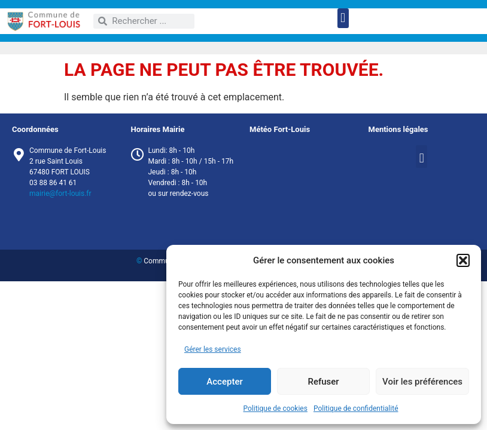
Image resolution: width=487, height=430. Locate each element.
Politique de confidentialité (355, 408)
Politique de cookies (276, 408)
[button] (463, 260)
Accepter (224, 381)
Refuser (323, 381)
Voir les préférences (422, 381)
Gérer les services (212, 349)
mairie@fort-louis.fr (60, 193)
